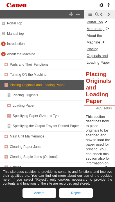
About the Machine (21, 54)
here (6, 180)
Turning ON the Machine (28, 75)
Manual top (15, 34)
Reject (75, 193)
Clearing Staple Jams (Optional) (34, 157)
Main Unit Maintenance (27, 136)
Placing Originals (25, 95)
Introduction (16, 44)
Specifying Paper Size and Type (36, 116)
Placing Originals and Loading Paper (37, 85)
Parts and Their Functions (29, 64)
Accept (39, 193)
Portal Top (14, 23)
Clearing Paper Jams (25, 147)
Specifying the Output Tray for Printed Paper (46, 126)
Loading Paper (24, 105)
